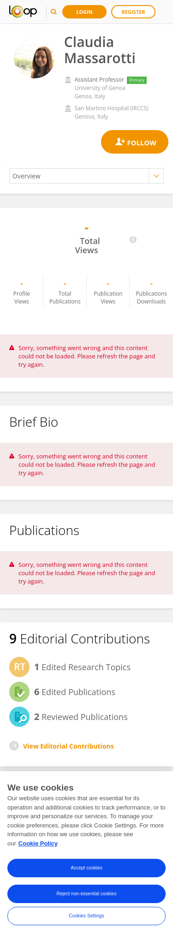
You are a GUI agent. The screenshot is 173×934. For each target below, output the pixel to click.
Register (133, 11)
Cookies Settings (86, 919)
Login (84, 11)
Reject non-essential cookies (86, 896)
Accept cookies (86, 871)
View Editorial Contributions (68, 746)
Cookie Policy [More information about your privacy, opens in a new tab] (38, 846)
